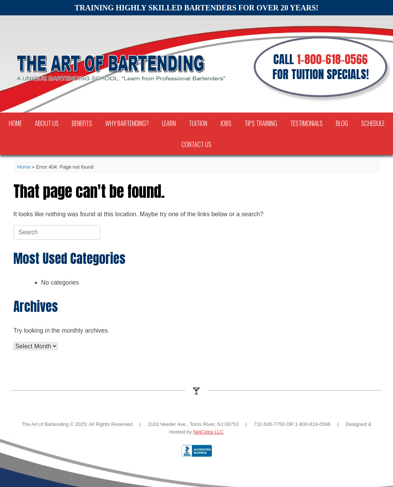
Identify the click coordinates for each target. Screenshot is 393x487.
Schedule (373, 123)
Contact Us (196, 144)
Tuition (198, 123)
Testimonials (306, 123)
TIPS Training (260, 123)
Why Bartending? (127, 123)
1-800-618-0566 (332, 59)
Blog (342, 123)
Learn (169, 123)
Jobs (225, 123)
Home (15, 123)
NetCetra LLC (208, 432)
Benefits (82, 123)
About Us (47, 123)
